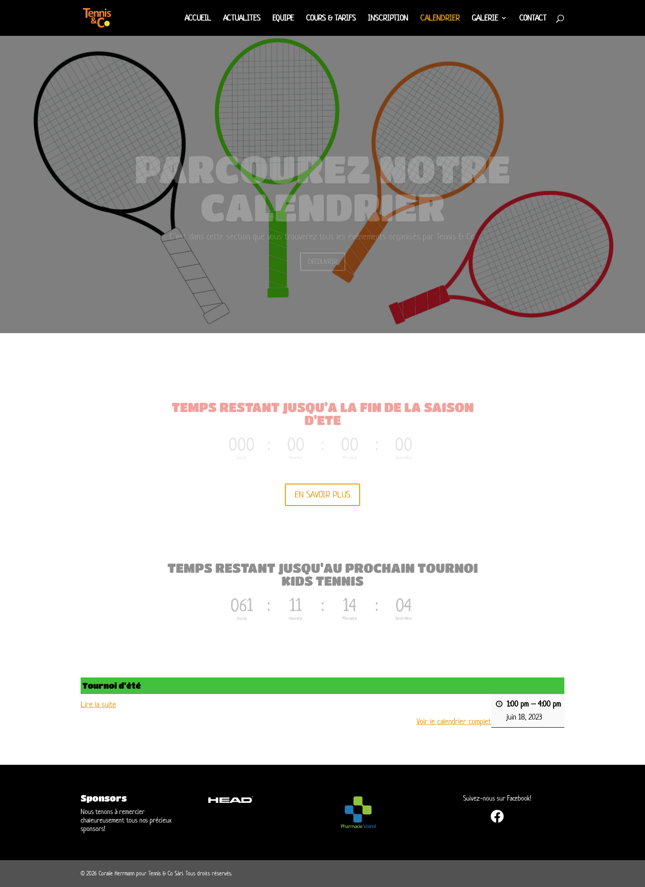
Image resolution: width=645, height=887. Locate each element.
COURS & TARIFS (331, 19)
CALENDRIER (440, 19)
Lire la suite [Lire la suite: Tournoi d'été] (98, 704)
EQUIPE (283, 19)
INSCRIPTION (388, 19)
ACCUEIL (198, 19)
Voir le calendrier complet (454, 722)
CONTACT (532, 19)
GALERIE (485, 19)
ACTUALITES (241, 19)
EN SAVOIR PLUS (322, 494)
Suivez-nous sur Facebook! (497, 798)
